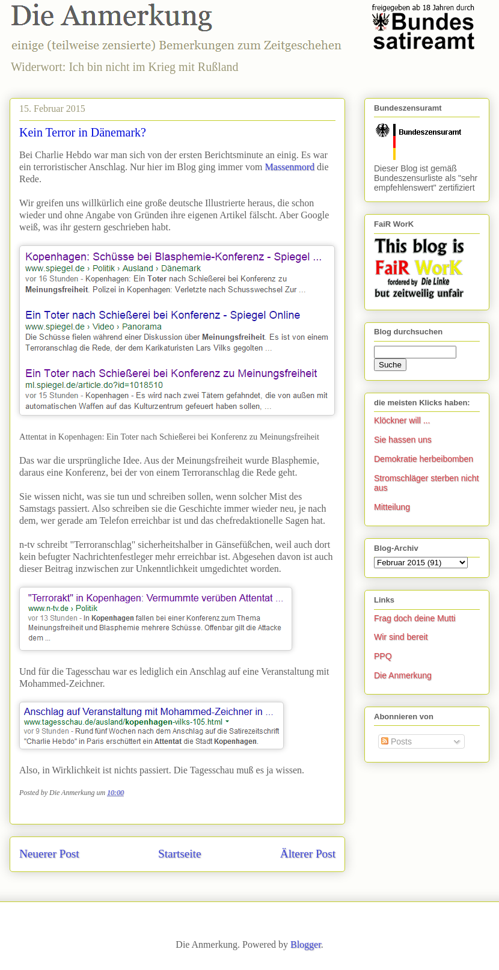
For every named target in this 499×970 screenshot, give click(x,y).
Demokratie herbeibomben (423, 459)
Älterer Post (307, 853)
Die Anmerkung (403, 675)
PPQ (383, 656)
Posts (396, 741)
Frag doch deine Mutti (414, 618)
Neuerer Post (49, 853)
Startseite (179, 853)
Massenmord (289, 167)
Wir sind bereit (400, 637)
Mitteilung (392, 507)
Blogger (305, 944)
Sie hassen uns (403, 439)
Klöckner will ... (402, 420)
